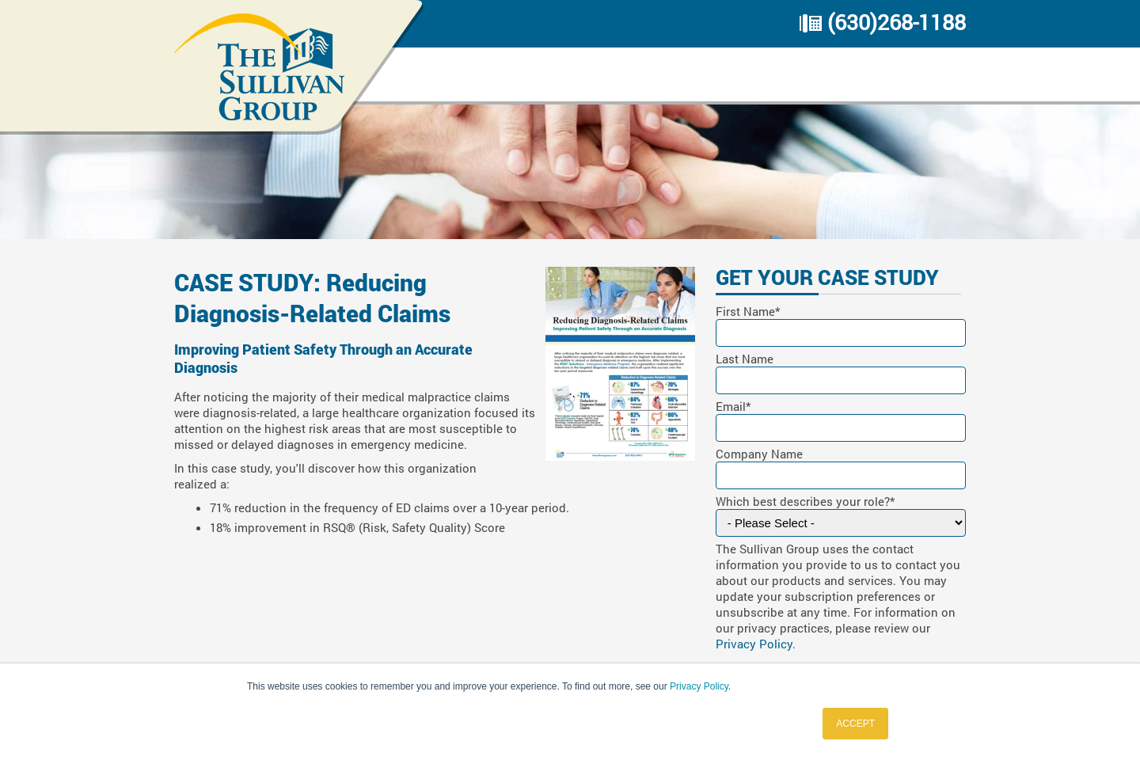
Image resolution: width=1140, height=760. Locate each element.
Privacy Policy (699, 686)
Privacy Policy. (756, 644)
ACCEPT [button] (855, 723)
